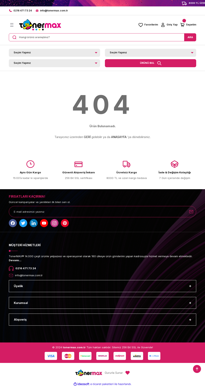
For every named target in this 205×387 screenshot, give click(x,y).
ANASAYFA (119, 137)
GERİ (87, 137)
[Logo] (40, 25)
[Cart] (188, 24)
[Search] (102, 37)
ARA (190, 37)
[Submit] (191, 211)
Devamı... (15, 260)
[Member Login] (169, 24)
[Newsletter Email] (102, 211)
